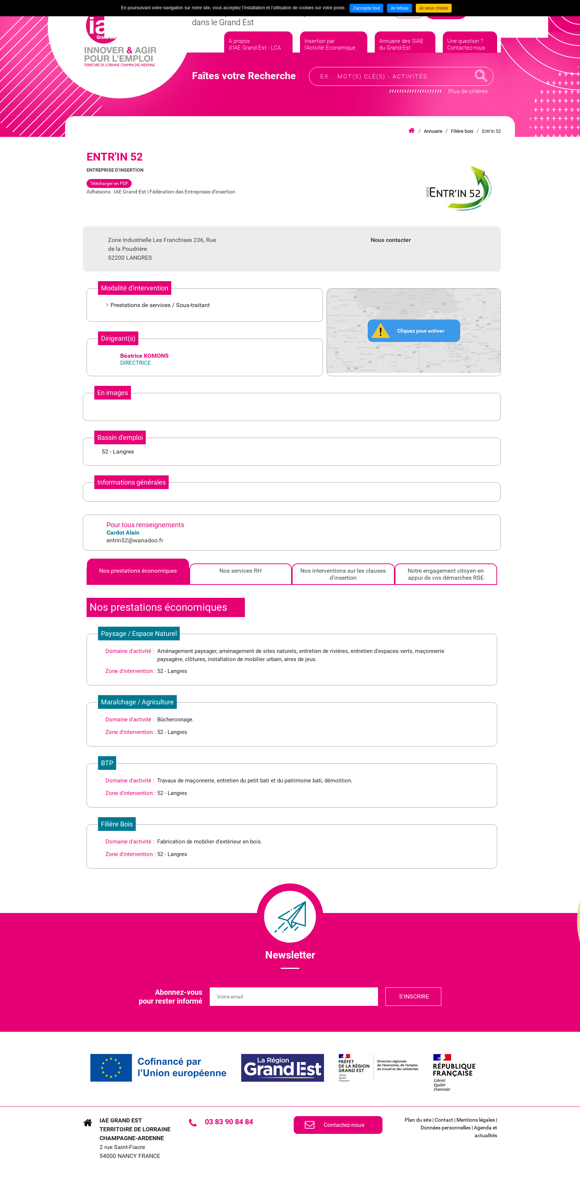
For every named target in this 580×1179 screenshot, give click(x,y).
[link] (158, 1068)
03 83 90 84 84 (229, 1121)
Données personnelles (446, 1128)
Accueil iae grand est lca (411, 131)
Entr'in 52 (491, 131)
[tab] (138, 574)
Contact (444, 1120)
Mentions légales (475, 1120)
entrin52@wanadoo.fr (135, 540)
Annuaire (433, 131)
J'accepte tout (366, 8)
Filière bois (462, 131)
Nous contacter (391, 239)
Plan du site (418, 1120)
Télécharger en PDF (109, 183)
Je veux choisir (433, 8)
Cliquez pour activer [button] (420, 330)
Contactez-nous (344, 1124)
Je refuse (399, 8)
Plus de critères (468, 98)
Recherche (481, 83)
